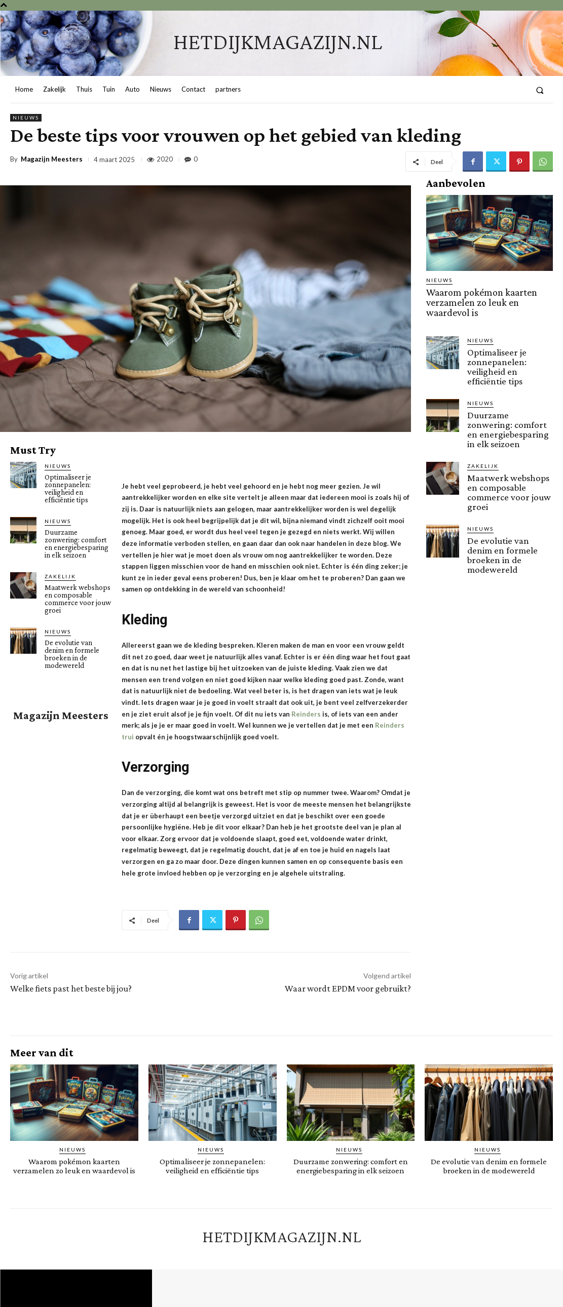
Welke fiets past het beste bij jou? (71, 988)
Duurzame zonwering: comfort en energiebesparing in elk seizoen (76, 543)
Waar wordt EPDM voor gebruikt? (348, 988)
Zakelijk (60, 576)
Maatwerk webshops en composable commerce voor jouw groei (78, 598)
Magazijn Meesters (52, 159)
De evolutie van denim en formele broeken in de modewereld (72, 654)
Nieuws (26, 118)
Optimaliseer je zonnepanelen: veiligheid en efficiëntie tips (68, 488)
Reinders (306, 714)
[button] (540, 90)
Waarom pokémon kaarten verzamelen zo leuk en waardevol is (489, 296)
